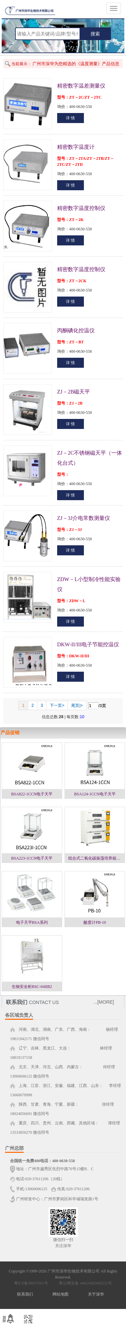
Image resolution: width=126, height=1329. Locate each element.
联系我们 (25, 1294)
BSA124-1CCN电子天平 (95, 794)
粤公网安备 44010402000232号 (84, 1283)
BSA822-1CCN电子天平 (31, 794)
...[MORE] (104, 1002)
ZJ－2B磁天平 (73, 392)
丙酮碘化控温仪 (76, 330)
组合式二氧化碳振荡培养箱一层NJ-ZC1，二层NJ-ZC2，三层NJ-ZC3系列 (96, 858)
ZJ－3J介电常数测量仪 (83, 518)
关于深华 (96, 1294)
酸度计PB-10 (95, 922)
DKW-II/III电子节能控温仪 (88, 644)
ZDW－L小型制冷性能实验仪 (89, 584)
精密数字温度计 (76, 147)
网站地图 (60, 1294)
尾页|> (77, 705)
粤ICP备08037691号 (31, 1283)
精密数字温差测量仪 (81, 86)
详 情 (70, 118)
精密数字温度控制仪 (81, 208)
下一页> (57, 705)
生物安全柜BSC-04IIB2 (32, 986)
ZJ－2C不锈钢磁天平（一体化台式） (89, 458)
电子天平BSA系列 (32, 922)
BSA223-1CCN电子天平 (31, 858)
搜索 (95, 33)
